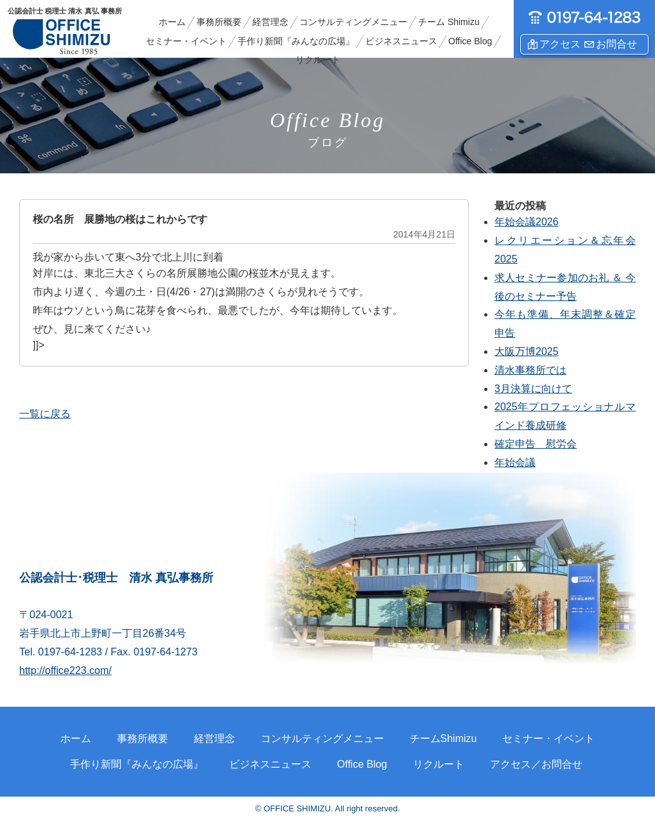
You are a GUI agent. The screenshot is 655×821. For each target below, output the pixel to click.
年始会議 (515, 462)
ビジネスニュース (401, 41)
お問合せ (616, 44)
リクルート (317, 60)
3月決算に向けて (533, 388)
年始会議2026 (526, 221)
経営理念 (270, 22)
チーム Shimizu (449, 22)
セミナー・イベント (186, 41)
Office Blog (470, 41)
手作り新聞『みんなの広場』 (296, 41)
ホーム (172, 22)
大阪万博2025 (526, 351)
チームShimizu (443, 738)
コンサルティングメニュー (353, 22)
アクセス (560, 44)
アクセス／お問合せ (536, 764)
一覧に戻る (45, 413)
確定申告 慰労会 (535, 443)
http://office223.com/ (65, 670)
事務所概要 (219, 22)
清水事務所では (530, 370)
